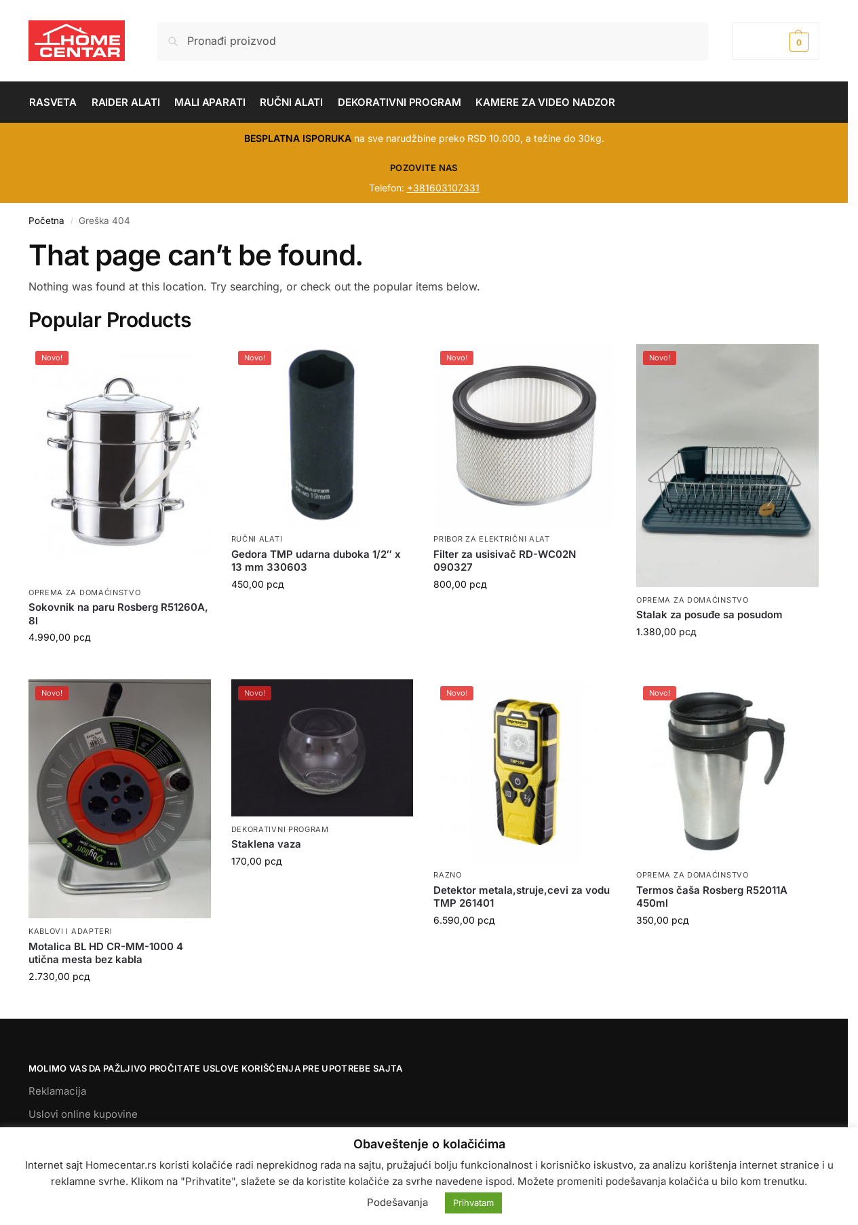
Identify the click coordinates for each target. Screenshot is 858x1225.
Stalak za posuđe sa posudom (709, 614)
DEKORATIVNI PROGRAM (280, 829)
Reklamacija (57, 1091)
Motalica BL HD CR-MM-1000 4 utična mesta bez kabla (105, 953)
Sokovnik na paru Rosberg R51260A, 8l (118, 614)
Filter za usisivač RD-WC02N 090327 (504, 561)
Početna (46, 220)
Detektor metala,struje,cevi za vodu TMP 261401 (521, 897)
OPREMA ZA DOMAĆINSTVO (84, 592)
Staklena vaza (266, 843)
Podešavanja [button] (397, 1202)
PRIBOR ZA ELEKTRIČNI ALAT (491, 539)
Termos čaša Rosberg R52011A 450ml (711, 897)
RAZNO (447, 875)
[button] (775, 41)
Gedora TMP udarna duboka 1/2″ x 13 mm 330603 (316, 561)
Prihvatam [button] (473, 1202)
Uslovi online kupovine (83, 1114)
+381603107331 (443, 187)
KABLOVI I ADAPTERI (70, 931)
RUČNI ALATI (257, 539)
